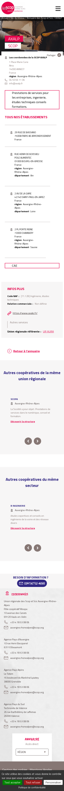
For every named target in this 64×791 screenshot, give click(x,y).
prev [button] (28, 441)
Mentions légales (41, 769)
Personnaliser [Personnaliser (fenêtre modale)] (53, 782)
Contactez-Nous (34, 583)
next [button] (37, 441)
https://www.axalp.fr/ (25, 313)
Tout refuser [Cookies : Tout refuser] (33, 782)
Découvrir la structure (23, 421)
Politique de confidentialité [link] (32, 787)
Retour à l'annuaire (26, 351)
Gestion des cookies (14, 769)
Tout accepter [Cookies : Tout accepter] (12, 782)
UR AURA (48, 331)
